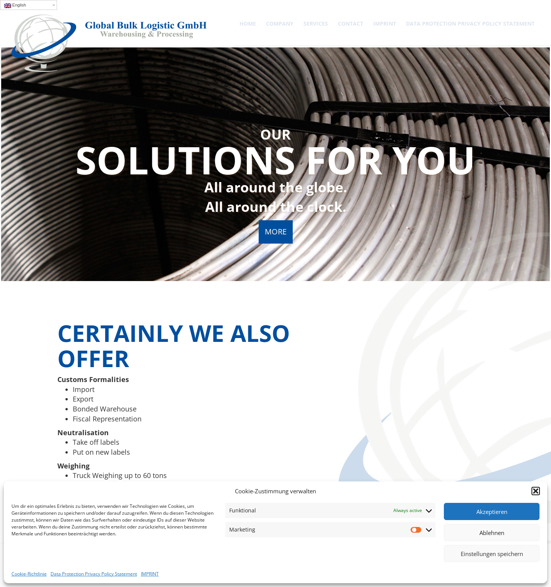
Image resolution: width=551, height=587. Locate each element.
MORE (276, 231)
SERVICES (315, 23)
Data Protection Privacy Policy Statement (94, 574)
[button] (536, 491)
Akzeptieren (491, 511)
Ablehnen (491, 533)
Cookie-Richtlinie (29, 574)
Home (248, 23)
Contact (350, 23)
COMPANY (279, 23)
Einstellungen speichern (492, 554)
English (15, 5)
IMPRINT (150, 574)
